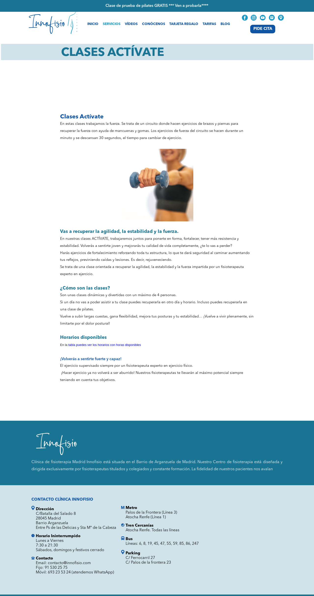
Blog (225, 24)
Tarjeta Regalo (183, 24)
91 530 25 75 (56, 568)
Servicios (111, 24)
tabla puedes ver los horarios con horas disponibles (104, 345)
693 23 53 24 (59, 572)
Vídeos (131, 24)
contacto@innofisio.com (69, 563)
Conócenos (153, 24)
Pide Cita (262, 29)
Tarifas (209, 24)
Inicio (92, 24)
